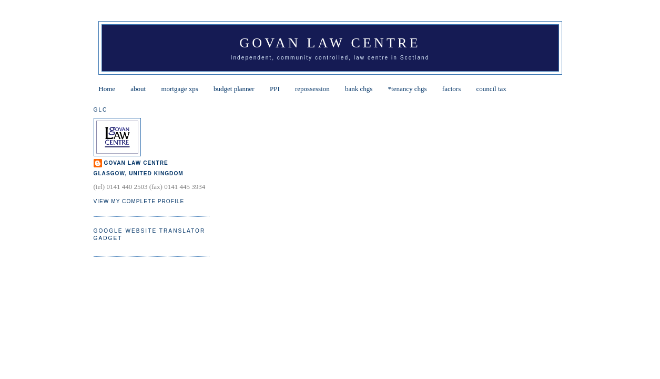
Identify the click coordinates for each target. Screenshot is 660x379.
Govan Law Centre (329, 43)
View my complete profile (139, 201)
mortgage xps (179, 89)
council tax (491, 89)
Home (106, 89)
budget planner (234, 89)
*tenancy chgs (407, 89)
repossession (312, 89)
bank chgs (358, 89)
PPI (275, 89)
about (138, 89)
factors (451, 89)
